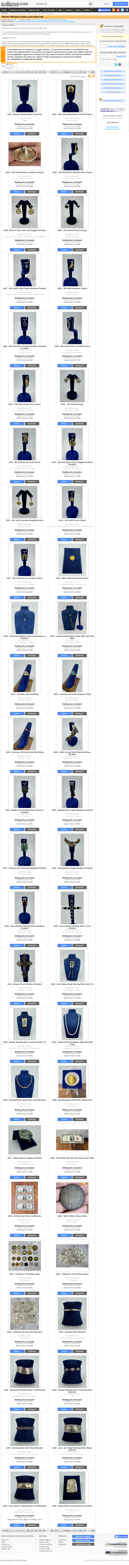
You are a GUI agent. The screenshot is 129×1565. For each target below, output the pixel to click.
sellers (87, 10)
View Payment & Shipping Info (113, 84)
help (60, 10)
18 (36, 72)
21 (48, 72)
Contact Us (5, 1544)
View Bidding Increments (113, 75)
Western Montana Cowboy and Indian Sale (39, 14)
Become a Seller (83, 1540)
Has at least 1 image (108, 59)
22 (52, 72)
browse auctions (18, 10)
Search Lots (44, 1542)
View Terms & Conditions (113, 88)
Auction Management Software (117, 1555)
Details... (17, 134)
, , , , (48, 20)
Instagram (62, 1544)
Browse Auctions (46, 1544)
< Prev (5, 72)
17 (32, 72)
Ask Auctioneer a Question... (111, 100)
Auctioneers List (45, 1551)
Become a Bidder (83, 1536)
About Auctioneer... (113, 127)
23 (56, 72)
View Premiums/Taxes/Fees (113, 79)
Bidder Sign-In (45, 1540)
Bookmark (32, 134)
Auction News (6, 1547)
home (4, 10)
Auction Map (44, 1547)
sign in (107, 4)
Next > (67, 72)
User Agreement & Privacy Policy (13, 1560)
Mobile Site (5, 1549)
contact (69, 10)
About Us (5, 1540)
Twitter (60, 1542)
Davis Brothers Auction (113, 111)
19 (40, 72)
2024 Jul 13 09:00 (9, 66)
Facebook (62, 1540)
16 (28, 72)
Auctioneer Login (83, 1544)
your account (49, 10)
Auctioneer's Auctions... (113, 129)
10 (80, 72)
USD (14, 20)
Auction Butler (45, 1549)
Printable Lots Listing (113, 92)
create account (120, 4)
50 (88, 72)
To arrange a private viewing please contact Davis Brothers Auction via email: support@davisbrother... (45, 21)
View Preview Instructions (112, 71)
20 (84, 72)
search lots (34, 10)
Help (3, 1542)
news (78, 10)
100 (92, 72)
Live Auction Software (120, 1547)
